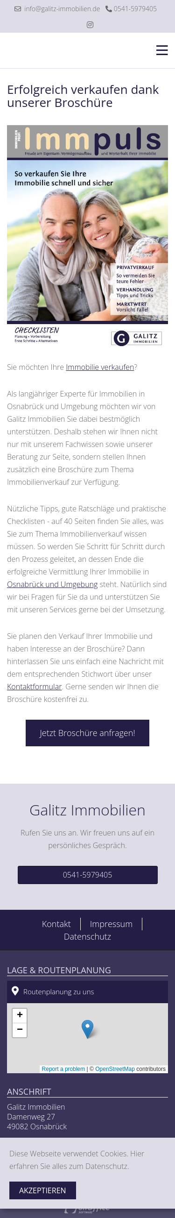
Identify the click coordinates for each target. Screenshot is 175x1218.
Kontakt (56, 923)
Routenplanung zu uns (53, 991)
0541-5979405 (131, 8)
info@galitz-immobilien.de (57, 8)
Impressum (111, 923)
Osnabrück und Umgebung (52, 584)
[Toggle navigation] (159, 50)
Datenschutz (87, 936)
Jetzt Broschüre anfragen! (87, 732)
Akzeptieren (42, 1190)
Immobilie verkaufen (100, 367)
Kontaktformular (34, 686)
